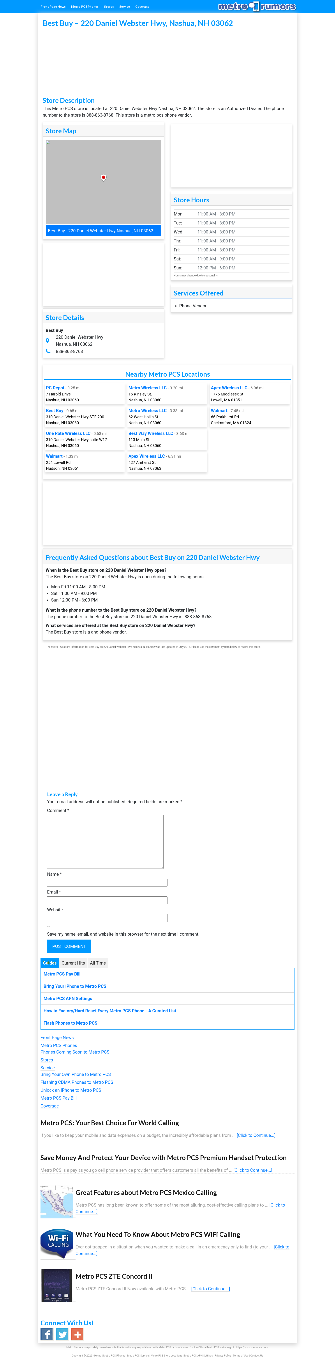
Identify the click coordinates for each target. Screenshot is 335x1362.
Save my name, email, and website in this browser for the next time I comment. (123, 934)
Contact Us (256, 1355)
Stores (47, 1060)
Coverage (50, 1106)
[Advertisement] (167, 62)
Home (97, 1355)
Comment (58, 810)
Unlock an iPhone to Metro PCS (71, 1090)
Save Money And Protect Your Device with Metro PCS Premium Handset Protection (164, 1157)
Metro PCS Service (138, 1355)
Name (54, 874)
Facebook (47, 1334)
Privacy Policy (223, 1355)
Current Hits (73, 963)
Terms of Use (240, 1355)
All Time (98, 963)
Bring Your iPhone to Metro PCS (75, 986)
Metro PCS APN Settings (68, 998)
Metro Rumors (262, 6)
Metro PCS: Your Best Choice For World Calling (110, 1123)
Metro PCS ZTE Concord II (114, 1276)
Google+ (77, 1334)
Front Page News (57, 1037)
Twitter (62, 1334)
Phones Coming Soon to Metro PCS (75, 1052)
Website (55, 909)
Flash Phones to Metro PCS (70, 1023)
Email (54, 892)
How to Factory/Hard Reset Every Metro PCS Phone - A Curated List (110, 1010)
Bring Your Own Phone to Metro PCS (76, 1074)
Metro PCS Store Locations (166, 1355)
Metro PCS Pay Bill (62, 974)
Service (48, 1067)
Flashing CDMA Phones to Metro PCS (77, 1082)
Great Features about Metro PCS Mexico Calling (146, 1192)
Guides (49, 963)
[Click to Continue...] (256, 1135)
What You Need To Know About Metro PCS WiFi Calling (158, 1234)
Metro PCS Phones (59, 1045)
